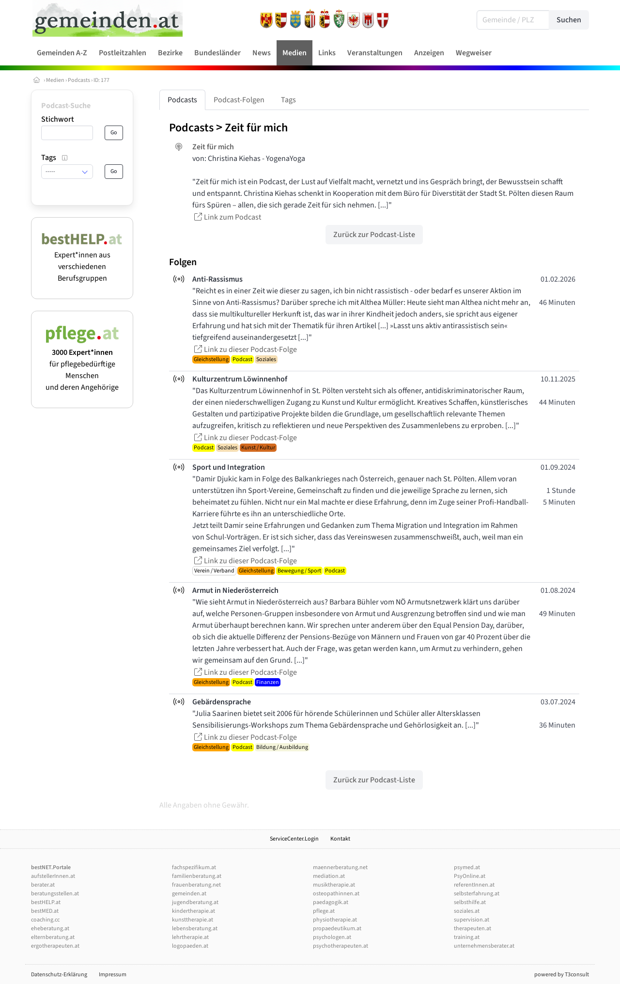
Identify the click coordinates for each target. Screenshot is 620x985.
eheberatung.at (50, 928)
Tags (288, 100)
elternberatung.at (53, 937)
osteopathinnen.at (336, 894)
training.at (467, 937)
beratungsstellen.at (55, 894)
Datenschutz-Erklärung (59, 974)
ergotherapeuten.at (55, 946)
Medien (55, 80)
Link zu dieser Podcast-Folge (244, 349)
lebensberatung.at (194, 928)
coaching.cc (45, 920)
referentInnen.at (474, 885)
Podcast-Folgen (239, 100)
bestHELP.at (46, 902)
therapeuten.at (472, 928)
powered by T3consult (561, 974)
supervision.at (471, 920)
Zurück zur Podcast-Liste (374, 234)
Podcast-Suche (66, 105)
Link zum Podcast (226, 217)
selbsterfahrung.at (476, 894)
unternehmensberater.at (484, 946)
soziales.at (467, 911)
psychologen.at (332, 937)
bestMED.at (45, 911)
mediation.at (329, 876)
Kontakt (340, 839)
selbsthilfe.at (470, 902)
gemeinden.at (189, 894)
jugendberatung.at (195, 902)
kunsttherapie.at (192, 920)
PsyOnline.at (469, 876)
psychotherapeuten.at (340, 946)
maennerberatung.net (340, 867)
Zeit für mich (256, 127)
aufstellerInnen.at (53, 876)
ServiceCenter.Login (294, 839)
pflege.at (324, 911)
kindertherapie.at (193, 911)
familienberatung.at (196, 876)
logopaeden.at (190, 946)
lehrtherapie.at (190, 937)
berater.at (43, 885)
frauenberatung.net (196, 885)
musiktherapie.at (334, 885)
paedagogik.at (330, 902)
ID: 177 (101, 80)
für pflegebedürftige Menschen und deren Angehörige (82, 364)
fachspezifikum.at (194, 867)
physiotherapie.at (335, 920)
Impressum (112, 974)
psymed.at (467, 867)
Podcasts (79, 80)
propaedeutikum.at (337, 928)
